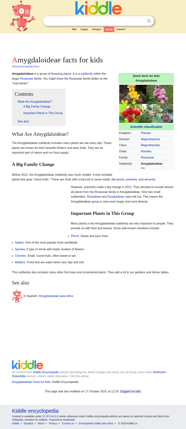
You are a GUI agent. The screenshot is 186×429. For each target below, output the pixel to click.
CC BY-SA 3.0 (50, 416)
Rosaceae (147, 157)
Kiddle (15, 423)
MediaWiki (69, 419)
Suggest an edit (130, 391)
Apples (19, 242)
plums (120, 179)
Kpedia (109, 29)
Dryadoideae (115, 196)
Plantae (146, 133)
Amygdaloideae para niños (56, 295)
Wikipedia (17, 419)
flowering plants (61, 73)
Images (84, 29)
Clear (141, 21)
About (41, 423)
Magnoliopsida (150, 145)
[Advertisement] (93, 43)
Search (149, 21)
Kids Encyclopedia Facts (25, 66)
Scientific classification (146, 126)
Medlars (20, 262)
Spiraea (20, 249)
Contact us (68, 423)
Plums (75, 236)
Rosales (146, 151)
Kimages (96, 29)
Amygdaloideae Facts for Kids (31, 381)
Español (121, 29)
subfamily (87, 73)
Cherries (20, 255)
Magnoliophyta (150, 139)
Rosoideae (94, 196)
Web (74, 29)
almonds (149, 179)
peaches (131, 179)
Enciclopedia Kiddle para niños (96, 423)
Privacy (53, 423)
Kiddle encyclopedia (46, 372)
